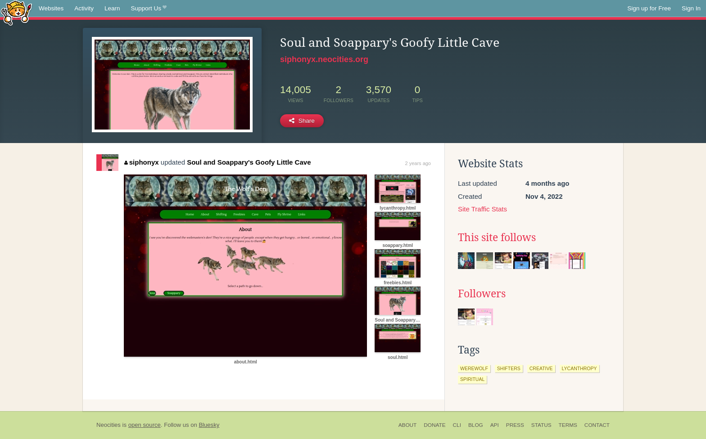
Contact (597, 425)
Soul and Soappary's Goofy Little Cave (249, 162)
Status (541, 425)
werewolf (474, 368)
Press (515, 425)
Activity (84, 8)
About (407, 425)
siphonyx (141, 162)
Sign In (691, 8)
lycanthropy (579, 368)
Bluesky (209, 424)
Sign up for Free (649, 8)
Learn (112, 8)
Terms (568, 425)
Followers (482, 294)
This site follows (497, 237)
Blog (475, 425)
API (494, 425)
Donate (434, 425)
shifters (508, 368)
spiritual (472, 379)
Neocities (108, 424)
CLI (457, 425)
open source (144, 424)
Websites (51, 8)
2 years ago (418, 163)
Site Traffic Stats (482, 209)
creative (541, 368)
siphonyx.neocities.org (324, 59)
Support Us (149, 8)
